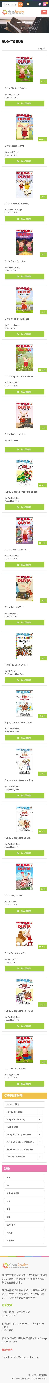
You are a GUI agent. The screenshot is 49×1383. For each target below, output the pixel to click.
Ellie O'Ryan (12, 613)
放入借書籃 (24, 103)
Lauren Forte (13, 382)
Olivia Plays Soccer (14, 895)
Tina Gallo (12, 902)
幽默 (8, 1217)
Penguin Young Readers (19, 1134)
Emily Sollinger (14, 94)
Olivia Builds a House (15, 1068)
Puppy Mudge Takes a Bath (18, 722)
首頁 (20, 28)
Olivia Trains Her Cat (15, 434)
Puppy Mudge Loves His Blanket (21, 491)
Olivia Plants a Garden (16, 88)
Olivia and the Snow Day (17, 203)
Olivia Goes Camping (15, 261)
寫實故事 (10, 1240)
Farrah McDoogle (15, 209)
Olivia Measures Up (14, 145)
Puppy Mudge (10, 501)
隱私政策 (32, 1375)
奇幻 (8, 1201)
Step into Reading (16, 1119)
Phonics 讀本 (13, 1104)
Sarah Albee (13, 440)
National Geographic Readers (22, 1141)
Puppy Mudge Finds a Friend (19, 1010)
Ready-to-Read (14, 1111)
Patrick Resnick (14, 267)
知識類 (9, 1232)
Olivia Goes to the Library (18, 549)
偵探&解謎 (11, 1225)
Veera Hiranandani (15, 325)
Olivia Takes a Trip (14, 607)
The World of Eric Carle (14, 674)
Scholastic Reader (16, 1156)
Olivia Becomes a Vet (15, 953)
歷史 (8, 1209)
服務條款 (43, 1375)
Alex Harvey (13, 959)
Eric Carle (11, 671)
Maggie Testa (13, 152)
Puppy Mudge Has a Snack (18, 837)
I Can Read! (12, 1126)
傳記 (8, 1185)
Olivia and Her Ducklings (17, 318)
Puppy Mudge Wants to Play (19, 780)
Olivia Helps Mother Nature (19, 376)
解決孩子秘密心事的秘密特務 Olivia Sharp (24, 1338)
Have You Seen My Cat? (17, 664)
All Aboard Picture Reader (20, 1149)
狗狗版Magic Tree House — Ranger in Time (23, 1325)
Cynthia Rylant (13, 498)
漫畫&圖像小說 (13, 1193)
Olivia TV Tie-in (11, 97)
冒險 (8, 1177)
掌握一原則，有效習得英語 (16, 1312)
